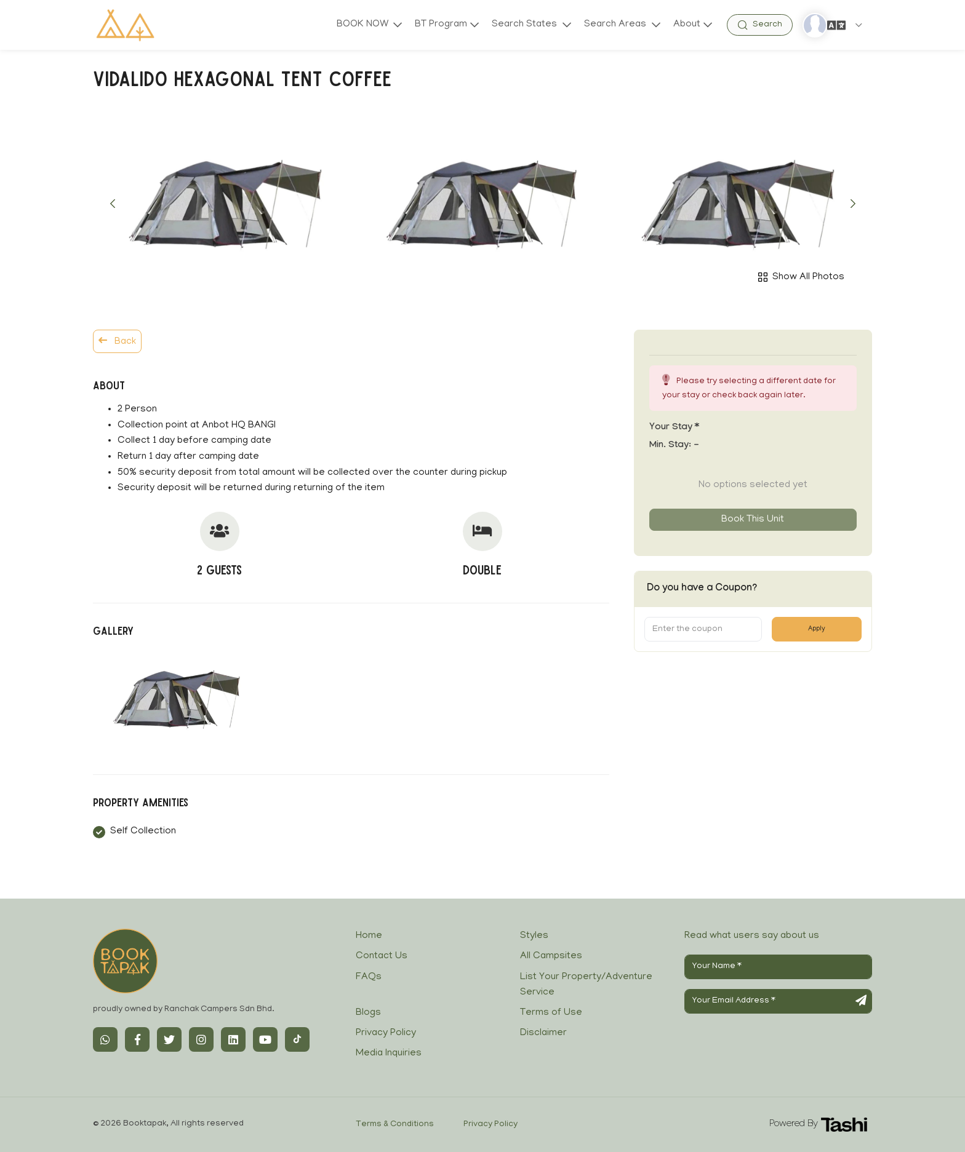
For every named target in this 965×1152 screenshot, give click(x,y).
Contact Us (381, 956)
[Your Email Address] (778, 1001)
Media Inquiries (389, 1053)
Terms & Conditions (395, 1124)
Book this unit (752, 519)
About (686, 24)
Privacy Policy (386, 1033)
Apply (816, 629)
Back (117, 341)
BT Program (440, 24)
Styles (534, 936)
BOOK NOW (361, 24)
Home (369, 936)
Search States (525, 24)
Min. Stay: (674, 445)
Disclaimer (543, 1033)
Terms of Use (551, 1013)
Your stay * (674, 428)
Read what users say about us (751, 936)
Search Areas (615, 24)
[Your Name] (778, 967)
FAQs (369, 977)
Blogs (368, 1013)
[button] (112, 203)
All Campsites (551, 956)
